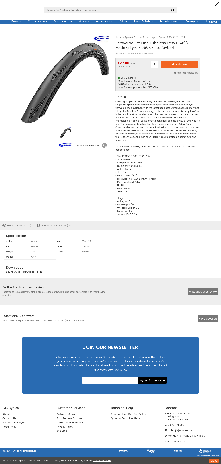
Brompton (192, 21)
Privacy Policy (64, 427)
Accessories (104, 21)
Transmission (37, 21)
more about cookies (102, 460)
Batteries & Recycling (15, 422)
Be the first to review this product (134, 53)
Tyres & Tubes (143, 21)
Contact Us (9, 418)
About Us (7, 414)
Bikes (123, 21)
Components (63, 21)
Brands (16, 21)
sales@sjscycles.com (181, 430)
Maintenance (169, 21)
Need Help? (9, 427)
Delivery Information (68, 414)
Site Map (61, 431)
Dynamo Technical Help (125, 418)
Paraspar (215, 455)
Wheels (84, 21)
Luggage (212, 21)
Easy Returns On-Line (69, 418)
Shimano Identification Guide (128, 414)
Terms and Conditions (69, 422)
